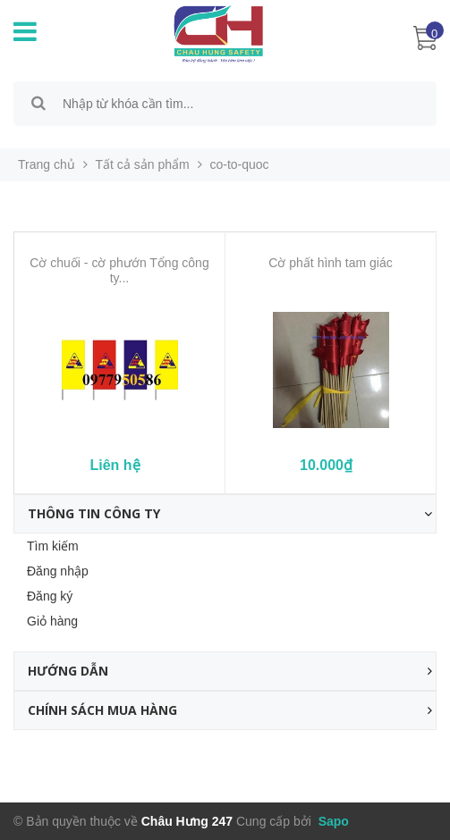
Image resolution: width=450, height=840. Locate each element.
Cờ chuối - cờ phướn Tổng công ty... (119, 270)
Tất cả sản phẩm (143, 164)
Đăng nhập (58, 571)
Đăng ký (49, 596)
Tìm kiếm (53, 546)
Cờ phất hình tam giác (330, 263)
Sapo (332, 821)
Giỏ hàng (52, 621)
